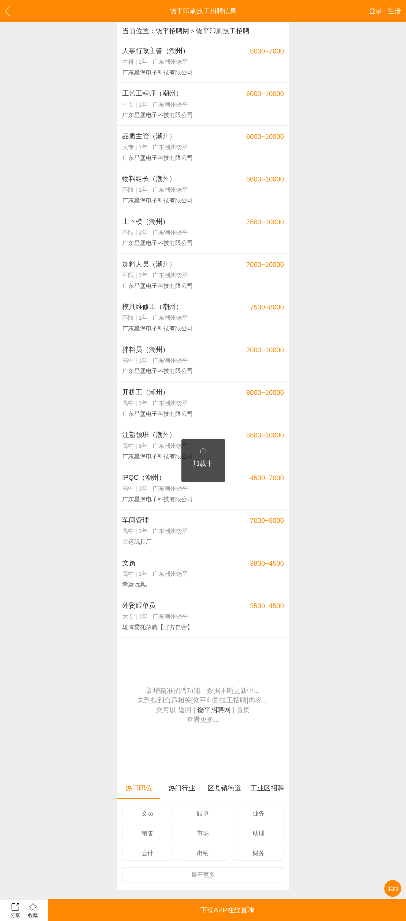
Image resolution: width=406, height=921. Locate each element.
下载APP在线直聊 (227, 910)
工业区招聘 (267, 788)
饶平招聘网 (172, 31)
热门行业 (181, 788)
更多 (203, 874)
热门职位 (138, 788)
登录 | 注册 (385, 10)
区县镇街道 (224, 788)
